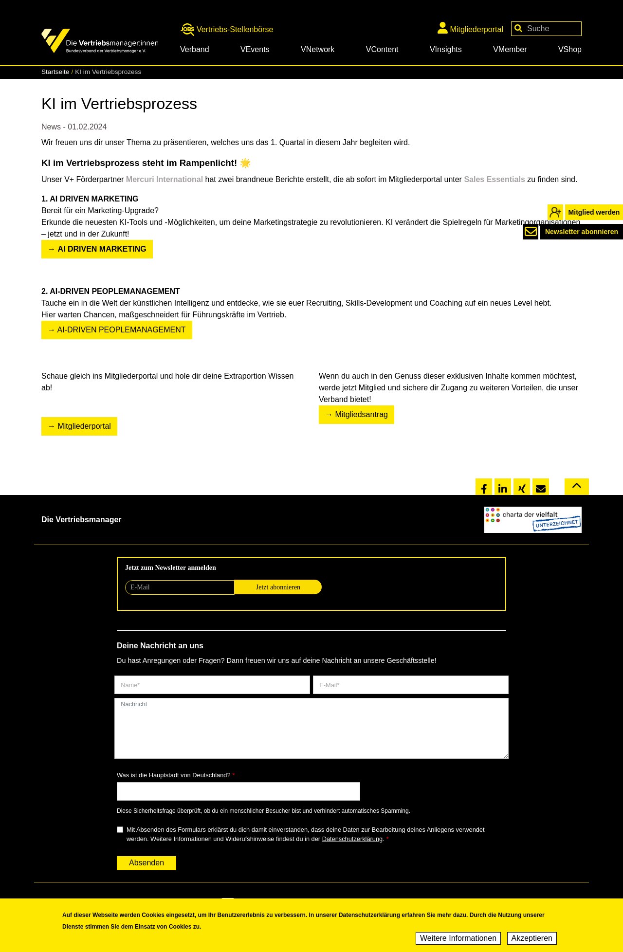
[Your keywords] (546, 28)
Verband (194, 49)
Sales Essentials (494, 179)
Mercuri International (165, 179)
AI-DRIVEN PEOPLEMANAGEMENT (121, 330)
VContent (382, 49)
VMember (510, 49)
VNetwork (317, 49)
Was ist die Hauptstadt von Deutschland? (174, 775)
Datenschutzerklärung (352, 838)
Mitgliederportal (470, 28)
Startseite (55, 71)
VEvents (255, 49)
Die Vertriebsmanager (81, 519)
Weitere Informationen (458, 939)
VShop (570, 49)
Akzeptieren (532, 939)
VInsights (446, 49)
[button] (484, 487)
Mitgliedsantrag (361, 414)
